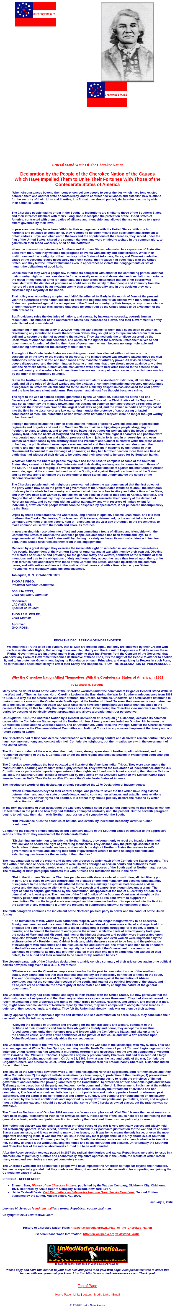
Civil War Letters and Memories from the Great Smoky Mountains (88, 1192)
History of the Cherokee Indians (54, 1185)
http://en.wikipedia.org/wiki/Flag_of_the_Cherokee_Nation (111, 1227)
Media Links (102, 1294)
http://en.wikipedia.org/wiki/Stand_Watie (111, 1234)
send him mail (43, 1208)
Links (76, 1294)
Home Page (63, 1294)
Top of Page (87, 1286)
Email (116, 1294)
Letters (87, 1294)
